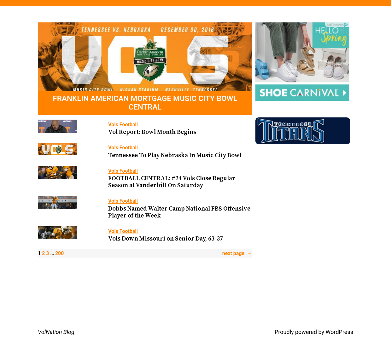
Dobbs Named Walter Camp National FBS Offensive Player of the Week (179, 212)
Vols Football (123, 125)
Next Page (237, 253)
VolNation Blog (56, 332)
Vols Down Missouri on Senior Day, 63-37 (165, 238)
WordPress (339, 332)
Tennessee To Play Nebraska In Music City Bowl (175, 155)
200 (59, 253)
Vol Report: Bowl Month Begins (152, 131)
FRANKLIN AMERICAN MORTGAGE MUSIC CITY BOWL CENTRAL (145, 103)
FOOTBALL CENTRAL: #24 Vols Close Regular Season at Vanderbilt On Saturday (171, 181)
